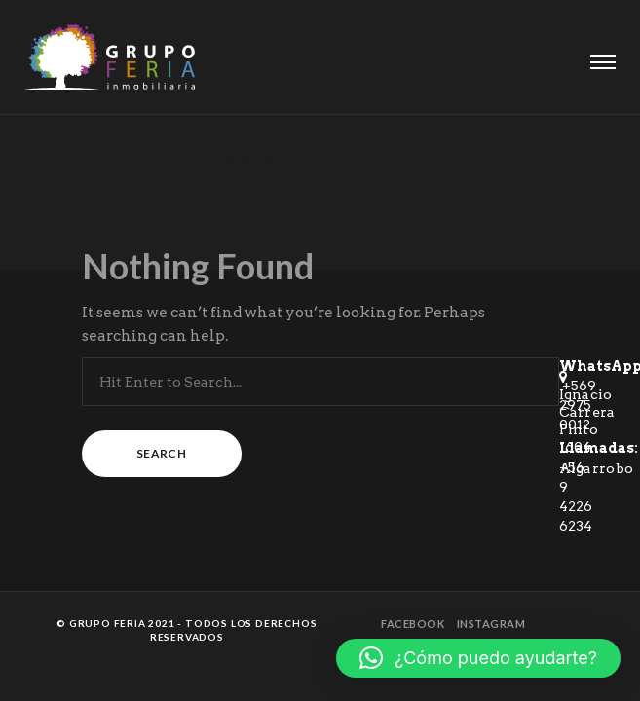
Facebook (412, 623)
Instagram (491, 623)
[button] (478, 658)
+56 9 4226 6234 (575, 497)
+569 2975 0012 (577, 405)
